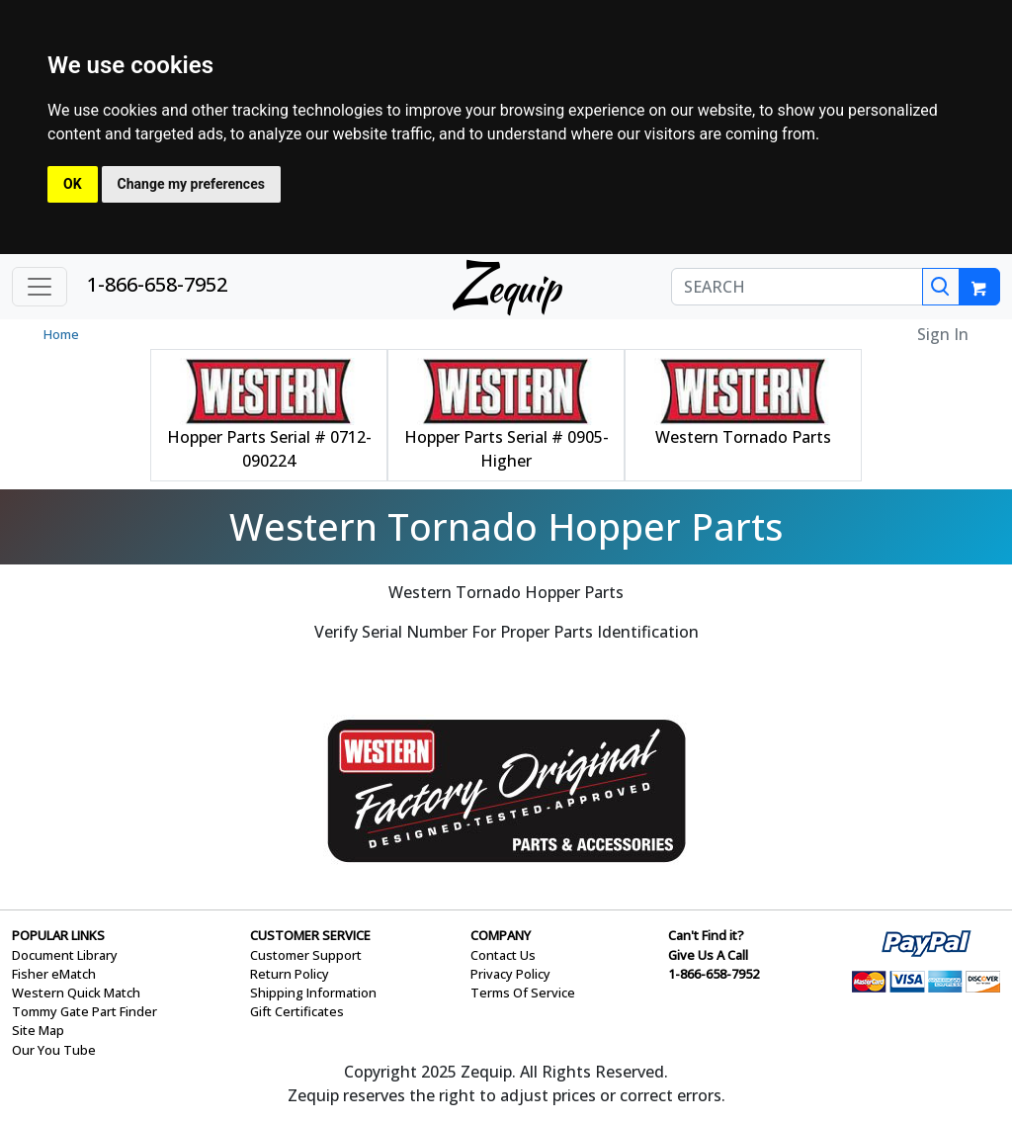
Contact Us (503, 955)
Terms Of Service (522, 992)
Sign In (943, 334)
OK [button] (72, 184)
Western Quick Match (76, 992)
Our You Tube (54, 1050)
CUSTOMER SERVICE (310, 935)
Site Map (38, 1030)
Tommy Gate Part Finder (84, 1011)
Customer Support (306, 955)
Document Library (65, 955)
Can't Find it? (706, 935)
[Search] (941, 286)
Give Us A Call (708, 955)
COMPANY (500, 935)
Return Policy (289, 974)
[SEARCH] (797, 286)
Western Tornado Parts (743, 437)
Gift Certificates (297, 1011)
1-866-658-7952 (157, 284)
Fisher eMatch (54, 974)
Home (61, 334)
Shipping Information (313, 992)
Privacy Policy (510, 974)
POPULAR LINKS (58, 935)
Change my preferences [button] (191, 184)
